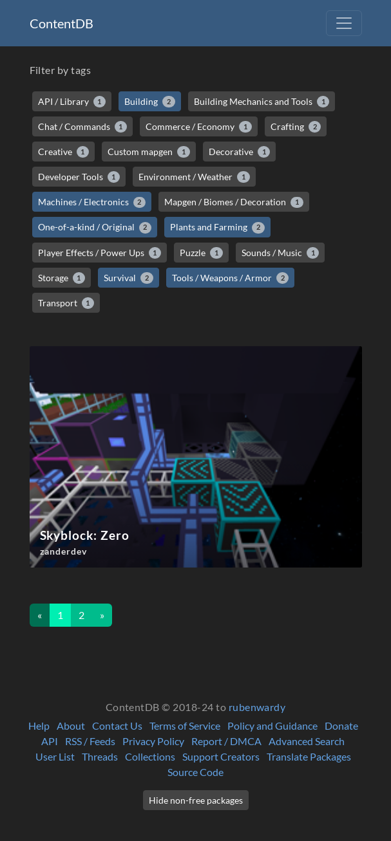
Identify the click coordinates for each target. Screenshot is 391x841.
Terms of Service (184, 725)
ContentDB (61, 23)
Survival (128, 278)
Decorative (240, 152)
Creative (64, 152)
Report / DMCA (226, 741)
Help (39, 725)
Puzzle (201, 253)
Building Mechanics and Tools (262, 101)
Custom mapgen (149, 152)
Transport (66, 303)
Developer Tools (79, 177)
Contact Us (117, 725)
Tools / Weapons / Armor (230, 278)
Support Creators (221, 756)
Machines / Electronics (92, 202)
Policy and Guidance (272, 725)
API (49, 741)
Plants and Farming (217, 227)
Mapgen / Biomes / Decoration (233, 202)
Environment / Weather (194, 177)
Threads (100, 756)
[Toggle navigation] (344, 23)
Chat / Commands (83, 127)
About (71, 725)
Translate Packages (309, 756)
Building (149, 101)
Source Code (195, 772)
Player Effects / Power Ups (100, 253)
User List (55, 756)
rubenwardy (257, 707)
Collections (150, 756)
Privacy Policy (153, 741)
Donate (341, 725)
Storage (62, 278)
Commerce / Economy (199, 127)
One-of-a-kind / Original (95, 227)
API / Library (72, 101)
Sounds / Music (280, 253)
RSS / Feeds (90, 741)
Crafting (296, 127)
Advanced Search (307, 741)
